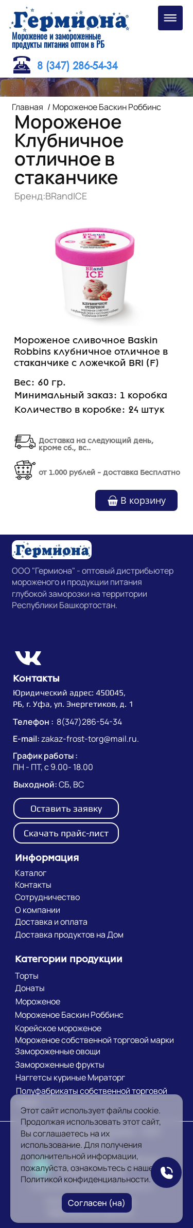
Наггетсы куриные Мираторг (70, 1077)
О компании (37, 909)
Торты (27, 975)
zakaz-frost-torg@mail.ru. (90, 738)
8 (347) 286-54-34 (77, 66)
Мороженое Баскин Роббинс (106, 107)
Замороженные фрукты (59, 1064)
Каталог (30, 872)
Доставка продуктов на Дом (69, 934)
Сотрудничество (47, 897)
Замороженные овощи (57, 1051)
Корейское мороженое (58, 1028)
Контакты (33, 884)
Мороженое (37, 1001)
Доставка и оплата (51, 921)
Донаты (30, 988)
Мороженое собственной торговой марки (94, 1040)
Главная (27, 107)
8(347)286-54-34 (89, 721)
